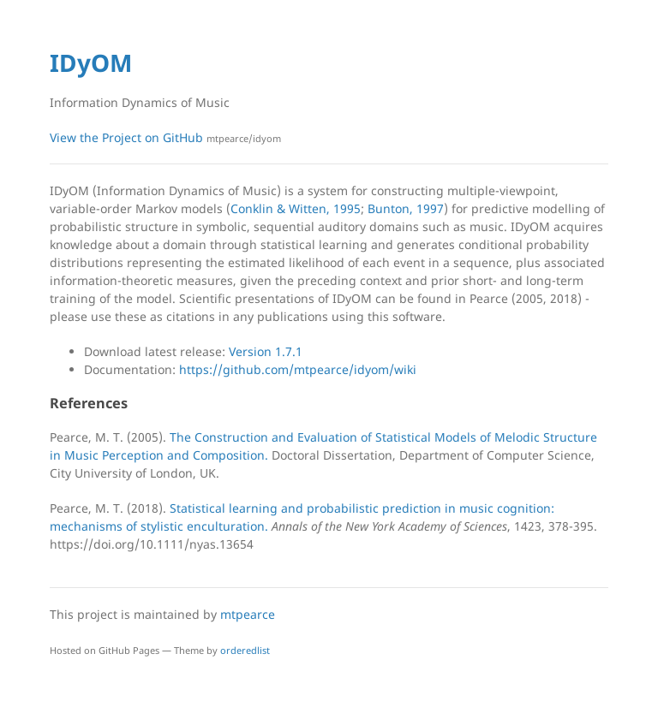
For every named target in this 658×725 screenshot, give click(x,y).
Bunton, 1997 (406, 208)
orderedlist (245, 650)
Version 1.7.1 (265, 351)
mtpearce (247, 614)
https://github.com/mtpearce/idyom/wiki (297, 369)
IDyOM (91, 62)
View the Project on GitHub (165, 137)
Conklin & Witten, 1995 (295, 208)
